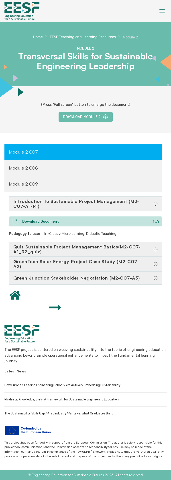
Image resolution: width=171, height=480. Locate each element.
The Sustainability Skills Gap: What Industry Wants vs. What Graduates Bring (58, 413)
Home (38, 37)
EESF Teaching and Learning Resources (83, 37)
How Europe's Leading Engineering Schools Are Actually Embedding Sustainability (62, 385)
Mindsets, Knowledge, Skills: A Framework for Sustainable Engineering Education (61, 399)
